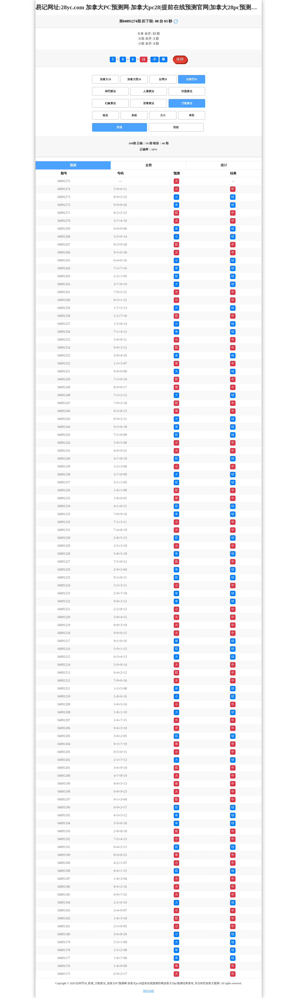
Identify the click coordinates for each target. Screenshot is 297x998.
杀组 (134, 115)
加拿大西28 (134, 79)
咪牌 (180, 59)
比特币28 (191, 79)
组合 (105, 115)
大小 (163, 115)
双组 (176, 127)
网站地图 (148, 991)
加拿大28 (105, 79)
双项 (119, 127)
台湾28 (163, 79)
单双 (191, 115)
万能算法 (186, 103)
